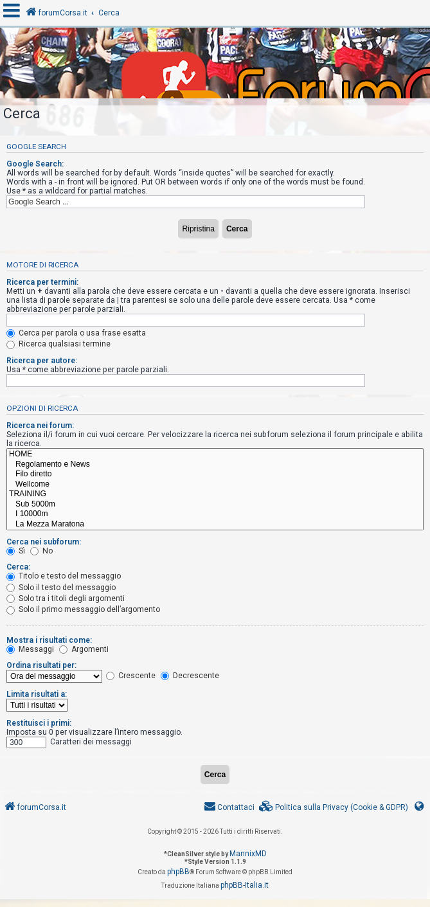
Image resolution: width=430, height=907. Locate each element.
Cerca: (18, 566)
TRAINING (215, 494)
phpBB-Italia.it (244, 885)
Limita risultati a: (36, 694)
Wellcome (215, 485)
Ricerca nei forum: (40, 425)
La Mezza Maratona (215, 524)
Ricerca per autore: (41, 360)
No (41, 550)
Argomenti (84, 649)
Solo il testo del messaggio (61, 587)
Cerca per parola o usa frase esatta (76, 332)
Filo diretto (215, 474)
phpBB (178, 871)
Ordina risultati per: (41, 665)
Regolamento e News (215, 465)
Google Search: (35, 163)
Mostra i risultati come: (49, 640)
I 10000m (215, 514)
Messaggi (30, 649)
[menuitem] (333, 807)
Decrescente (190, 675)
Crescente (131, 675)
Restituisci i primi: (38, 723)
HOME (215, 454)
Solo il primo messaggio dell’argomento (83, 609)
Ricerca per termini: (42, 282)
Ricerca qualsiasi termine (58, 343)
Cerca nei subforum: (43, 541)
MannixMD (248, 853)
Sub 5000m (215, 504)
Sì (15, 550)
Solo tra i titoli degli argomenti (65, 598)
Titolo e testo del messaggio (63, 575)
